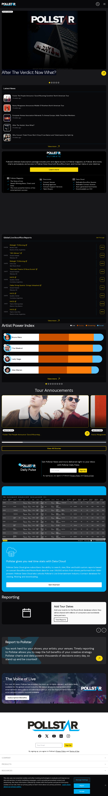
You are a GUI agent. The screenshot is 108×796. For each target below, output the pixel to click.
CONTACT (54, 777)
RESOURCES (54, 770)
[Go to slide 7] (59, 384)
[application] (54, 353)
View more (54, 146)
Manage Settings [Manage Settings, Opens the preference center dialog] (82, 787)
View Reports (61, 620)
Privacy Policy (75, 476)
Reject (82, 793)
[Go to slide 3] (54, 82)
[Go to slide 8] (61, 384)
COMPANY (54, 758)
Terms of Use (89, 476)
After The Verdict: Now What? (29, 72)
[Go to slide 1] (49, 82)
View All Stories (54, 448)
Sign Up (83, 471)
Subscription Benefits (17, 697)
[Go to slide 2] (51, 82)
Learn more (54, 169)
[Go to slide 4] (56, 82)
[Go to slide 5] (58, 82)
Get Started (54, 585)
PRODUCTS (54, 764)
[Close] (105, 792)
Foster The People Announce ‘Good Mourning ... (22, 434)
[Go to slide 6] (57, 384)
